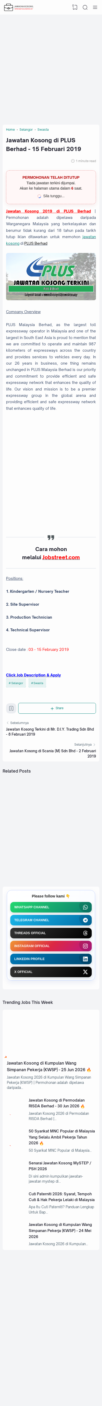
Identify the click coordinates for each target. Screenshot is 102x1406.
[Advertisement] (51, 68)
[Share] (57, 708)
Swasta (38, 683)
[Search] (85, 7)
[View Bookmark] (75, 7)
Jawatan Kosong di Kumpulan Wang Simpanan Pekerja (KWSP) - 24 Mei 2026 (60, 1230)
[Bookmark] (11, 710)
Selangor (17, 683)
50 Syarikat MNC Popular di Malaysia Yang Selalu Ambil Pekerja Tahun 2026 (62, 1137)
